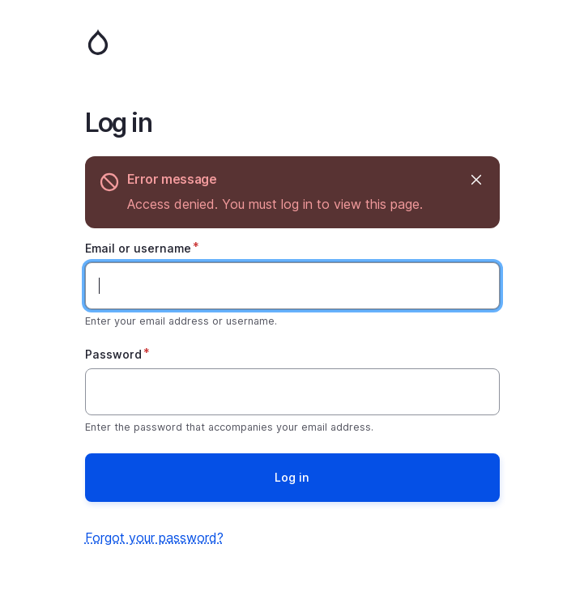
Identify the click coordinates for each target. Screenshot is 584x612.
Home (292, 42)
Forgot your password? (154, 537)
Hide (476, 179)
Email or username (138, 248)
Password (113, 354)
